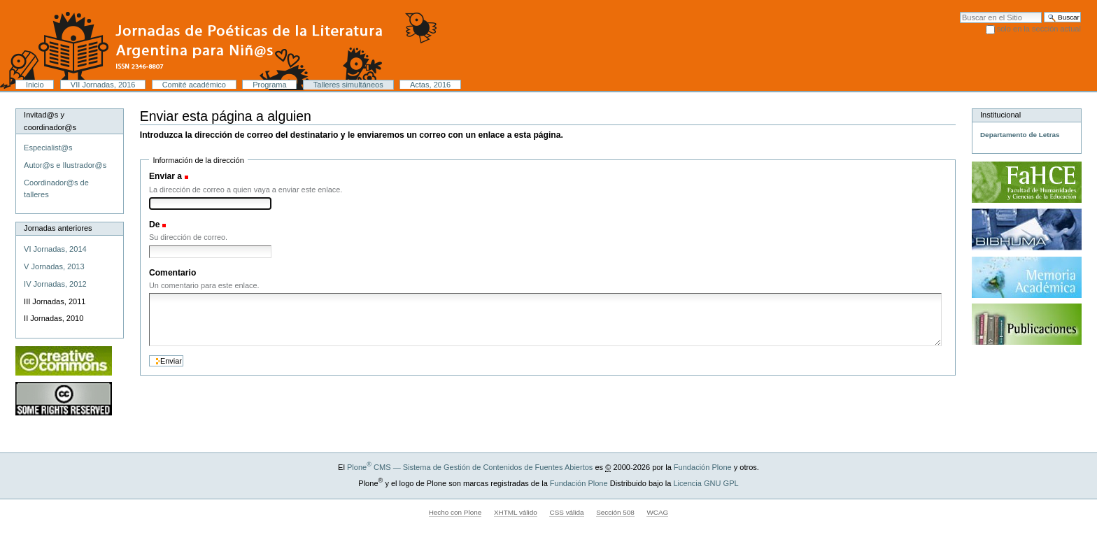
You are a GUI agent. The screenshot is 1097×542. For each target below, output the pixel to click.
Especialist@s (48, 147)
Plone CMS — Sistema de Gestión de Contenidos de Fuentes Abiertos (470, 467)
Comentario (172, 273)
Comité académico (194, 84)
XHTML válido (515, 512)
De (154, 224)
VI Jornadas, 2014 (55, 249)
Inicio (35, 84)
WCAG (657, 512)
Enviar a (165, 176)
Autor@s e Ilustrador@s (65, 165)
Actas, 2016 (430, 84)
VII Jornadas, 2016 (103, 84)
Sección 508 (615, 512)
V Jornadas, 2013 (54, 266)
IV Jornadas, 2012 (55, 284)
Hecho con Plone (455, 512)
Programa (269, 84)
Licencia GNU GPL (705, 483)
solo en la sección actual (1039, 28)
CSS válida (566, 512)
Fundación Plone (703, 467)
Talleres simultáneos (348, 84)
